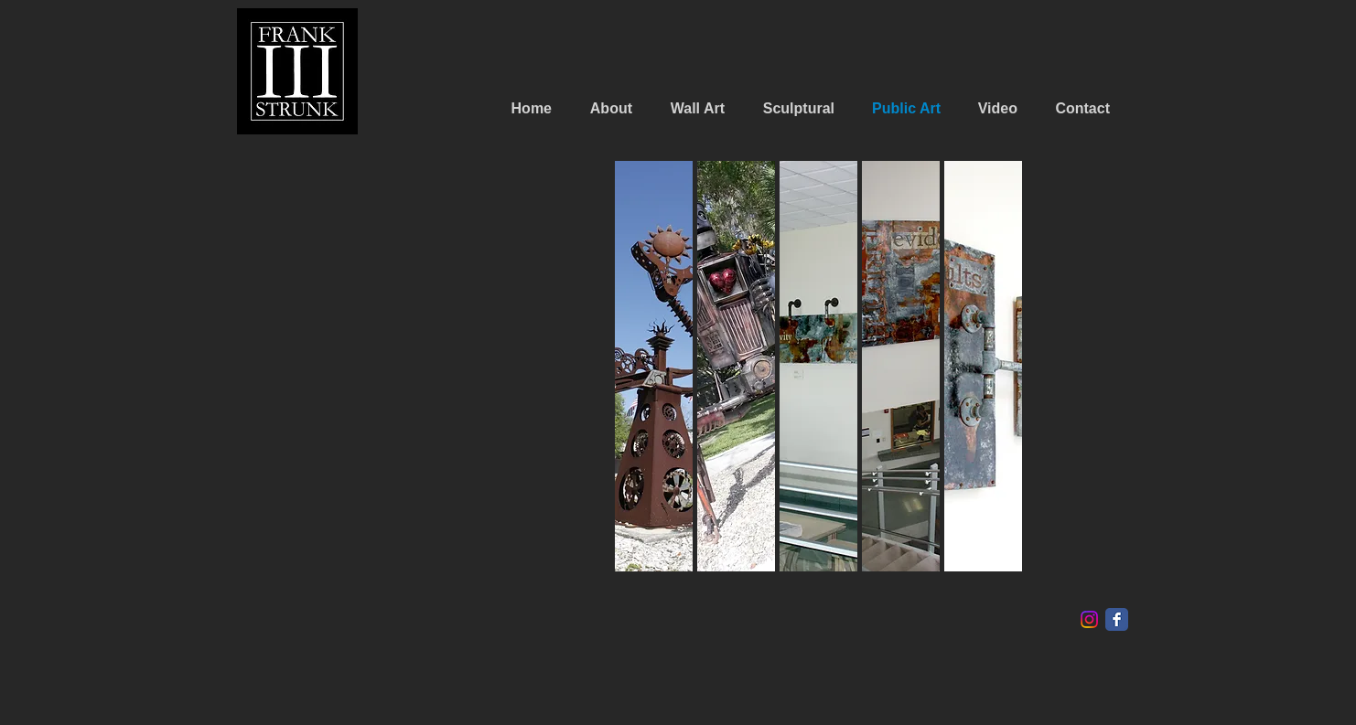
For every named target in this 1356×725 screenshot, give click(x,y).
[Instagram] (1089, 619)
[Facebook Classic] (1116, 619)
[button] (736, 366)
